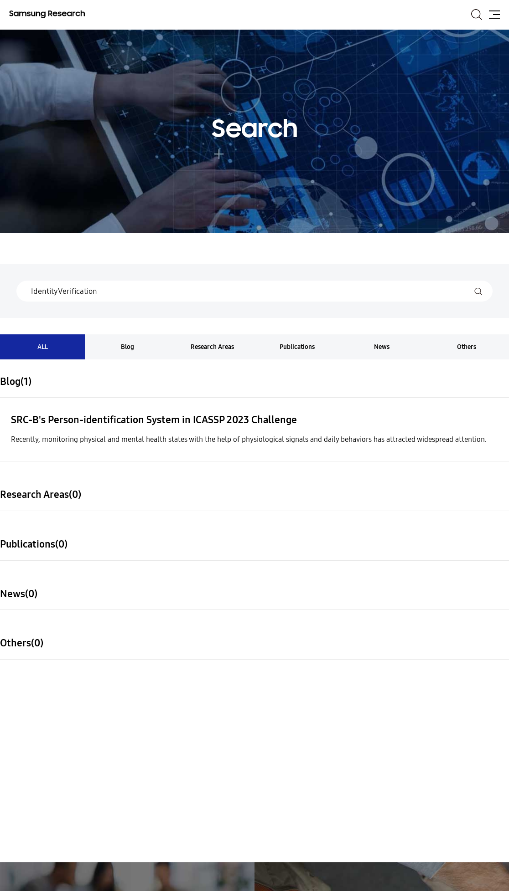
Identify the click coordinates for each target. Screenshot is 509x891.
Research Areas (212, 347)
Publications (297, 347)
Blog (127, 347)
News (382, 347)
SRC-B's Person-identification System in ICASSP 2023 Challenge (154, 420)
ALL (42, 347)
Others (466, 347)
